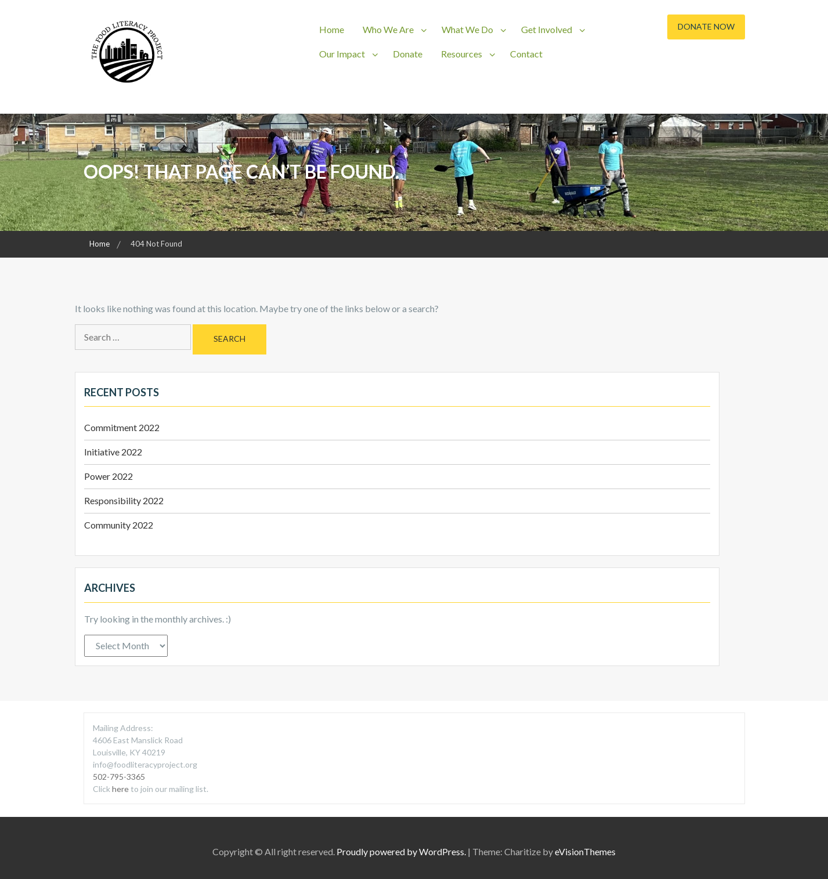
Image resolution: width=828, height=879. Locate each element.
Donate (407, 53)
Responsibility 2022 (124, 500)
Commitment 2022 (122, 427)
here (121, 789)
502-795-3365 (119, 777)
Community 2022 (118, 524)
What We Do (467, 29)
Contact (526, 53)
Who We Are (388, 29)
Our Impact (342, 53)
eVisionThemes (585, 851)
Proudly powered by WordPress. (401, 851)
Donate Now (706, 26)
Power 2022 (108, 476)
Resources (461, 53)
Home (331, 29)
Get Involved (546, 29)
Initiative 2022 (113, 451)
